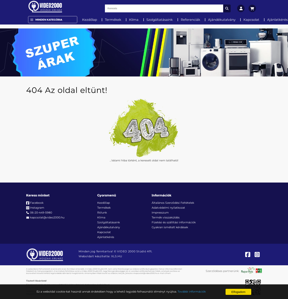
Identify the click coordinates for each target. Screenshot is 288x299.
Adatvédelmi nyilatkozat (168, 207)
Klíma (133, 20)
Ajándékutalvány (222, 20)
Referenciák (190, 20)
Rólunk (102, 212)
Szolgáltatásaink (159, 20)
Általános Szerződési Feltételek (173, 202)
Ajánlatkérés (105, 237)
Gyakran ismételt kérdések (170, 227)
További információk (192, 291)
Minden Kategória (48, 19)
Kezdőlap (89, 20)
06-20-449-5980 (41, 212)
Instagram (37, 207)
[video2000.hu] (45, 6)
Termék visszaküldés (166, 217)
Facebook (36, 202)
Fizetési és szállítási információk (174, 222)
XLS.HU (116, 256)
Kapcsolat (251, 20)
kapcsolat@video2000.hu (47, 217)
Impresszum (160, 212)
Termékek (113, 20)
